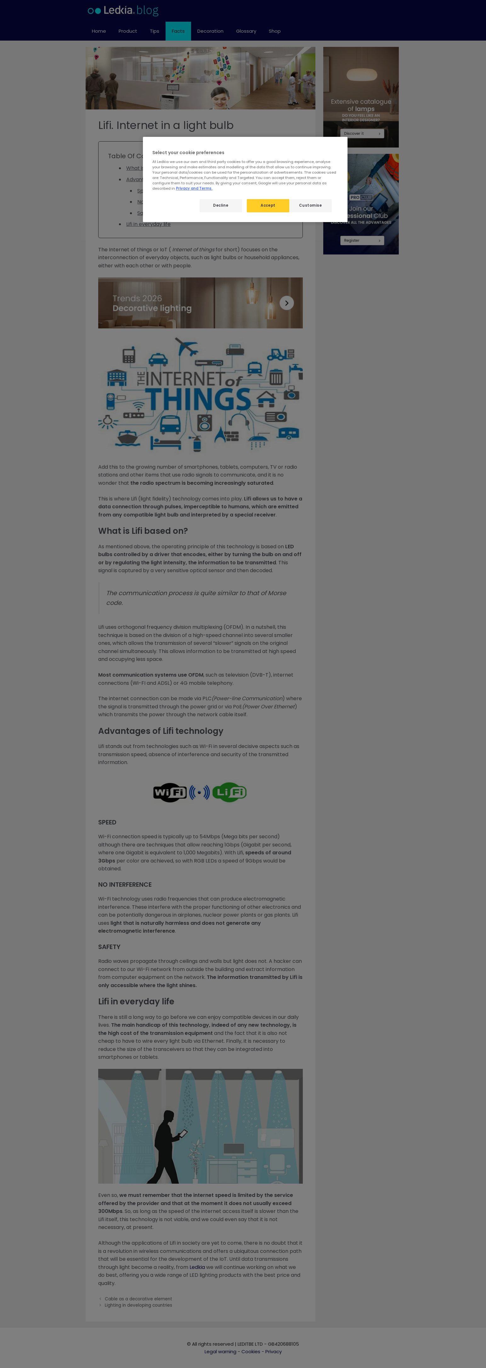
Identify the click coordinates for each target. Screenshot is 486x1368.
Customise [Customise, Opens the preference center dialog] (310, 205)
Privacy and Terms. (194, 188)
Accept (268, 205)
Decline (220, 205)
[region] (245, 179)
